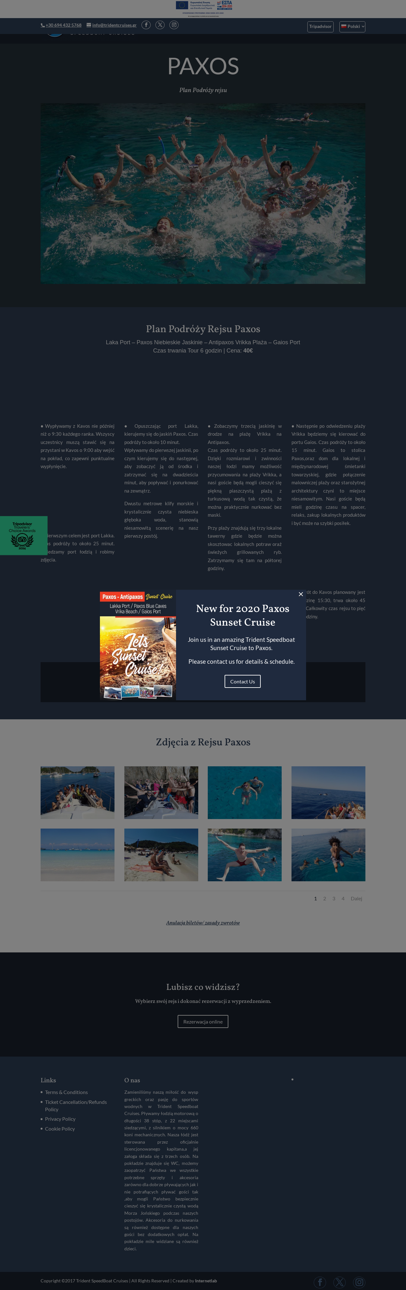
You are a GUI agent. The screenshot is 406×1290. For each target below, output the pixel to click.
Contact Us (242, 681)
